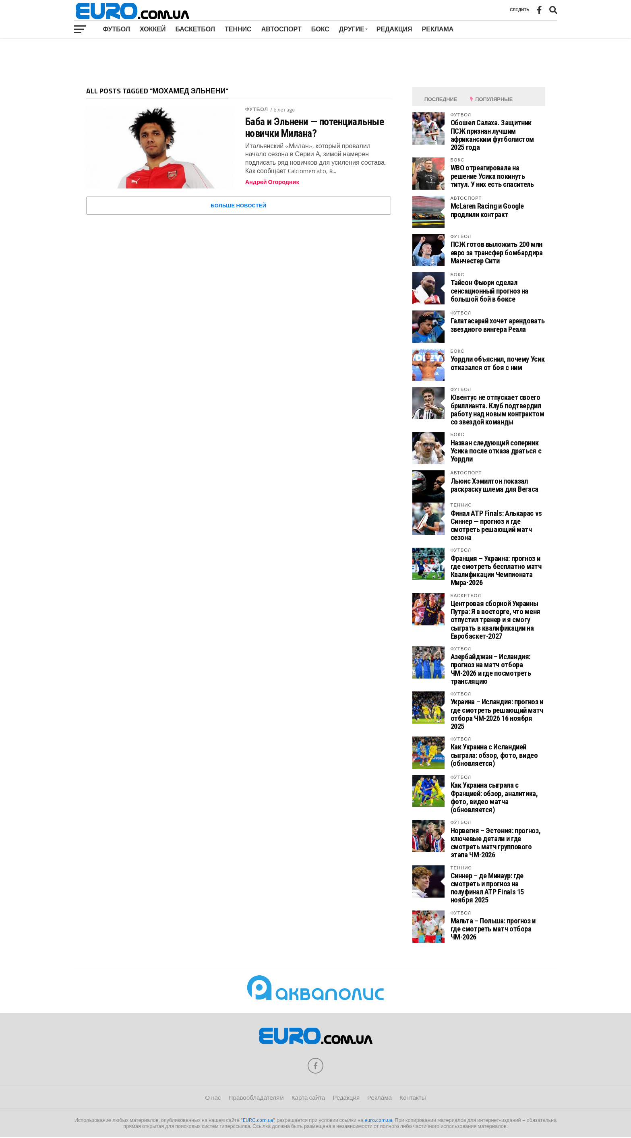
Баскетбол (195, 29)
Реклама (438, 29)
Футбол (116, 29)
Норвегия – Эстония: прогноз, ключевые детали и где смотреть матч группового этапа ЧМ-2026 (496, 842)
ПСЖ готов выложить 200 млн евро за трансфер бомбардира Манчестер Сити (497, 252)
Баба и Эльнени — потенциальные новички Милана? (314, 127)
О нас (213, 1098)
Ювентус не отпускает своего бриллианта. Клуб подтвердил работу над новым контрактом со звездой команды (497, 409)
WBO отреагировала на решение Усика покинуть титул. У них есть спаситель (492, 175)
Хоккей (153, 29)
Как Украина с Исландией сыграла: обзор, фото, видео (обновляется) (494, 755)
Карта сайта (308, 1098)
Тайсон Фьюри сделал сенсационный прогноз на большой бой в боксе (490, 290)
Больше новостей (238, 205)
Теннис (238, 29)
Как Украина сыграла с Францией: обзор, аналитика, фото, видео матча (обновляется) (494, 797)
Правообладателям (256, 1098)
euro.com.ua (378, 1120)
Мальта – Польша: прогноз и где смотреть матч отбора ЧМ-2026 (493, 929)
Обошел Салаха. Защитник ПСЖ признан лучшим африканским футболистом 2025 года (492, 134)
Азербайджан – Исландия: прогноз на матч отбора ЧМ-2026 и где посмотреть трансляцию (491, 668)
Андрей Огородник (272, 182)
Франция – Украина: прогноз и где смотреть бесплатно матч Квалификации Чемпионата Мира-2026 (496, 570)
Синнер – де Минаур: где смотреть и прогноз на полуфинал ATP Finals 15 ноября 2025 (487, 887)
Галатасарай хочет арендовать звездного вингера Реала (498, 325)
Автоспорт (281, 29)
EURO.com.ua (258, 1120)
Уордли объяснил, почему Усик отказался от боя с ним (498, 363)
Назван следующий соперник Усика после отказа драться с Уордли (496, 451)
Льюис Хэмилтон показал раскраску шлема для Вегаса (494, 485)
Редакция (394, 29)
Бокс (320, 29)
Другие (351, 29)
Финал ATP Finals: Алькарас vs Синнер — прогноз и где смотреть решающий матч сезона (496, 525)
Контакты (412, 1098)
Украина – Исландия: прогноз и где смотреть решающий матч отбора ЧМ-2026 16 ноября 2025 (497, 713)
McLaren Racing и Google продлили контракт (487, 210)
